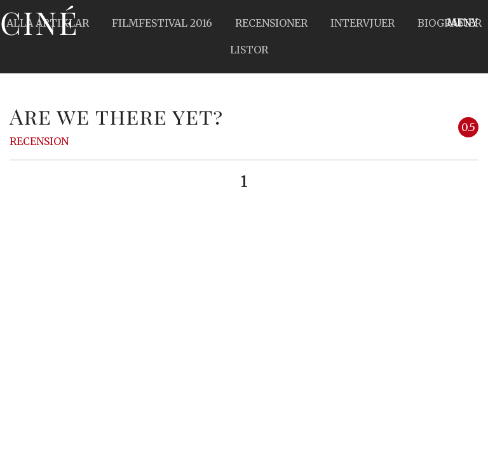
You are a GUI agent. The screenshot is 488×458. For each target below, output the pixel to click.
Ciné (39, 22)
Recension (39, 141)
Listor (249, 49)
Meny (462, 22)
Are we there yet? (116, 115)
